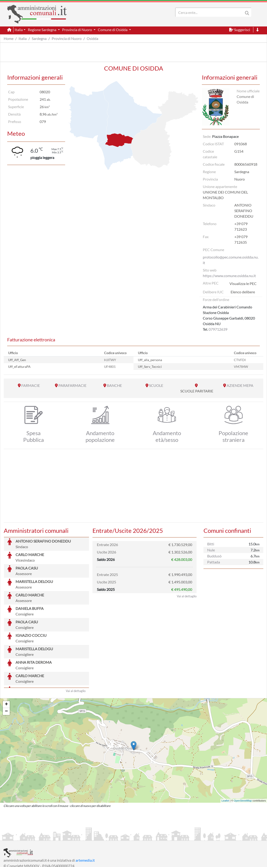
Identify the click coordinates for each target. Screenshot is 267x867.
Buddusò (214, 556)
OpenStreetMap (243, 765)
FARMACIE (30, 385)
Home (8, 38)
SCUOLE (156, 385)
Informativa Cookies (95, 836)
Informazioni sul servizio (22, 836)
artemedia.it (85, 825)
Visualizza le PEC (243, 283)
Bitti (210, 544)
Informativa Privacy (60, 836)
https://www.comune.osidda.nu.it (229, 275)
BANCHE (114, 385)
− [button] (6, 676)
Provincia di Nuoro (67, 38)
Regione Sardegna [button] (42, 29)
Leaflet (225, 765)
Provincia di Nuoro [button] (77, 29)
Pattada (213, 562)
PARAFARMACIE (72, 385)
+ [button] (6, 669)
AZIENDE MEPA (240, 385)
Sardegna (39, 38)
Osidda (92, 38)
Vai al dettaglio (76, 656)
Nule (211, 550)
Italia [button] (19, 29)
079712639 (218, 329)
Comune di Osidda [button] (113, 29)
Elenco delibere (243, 292)
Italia (23, 38)
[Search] (210, 12)
